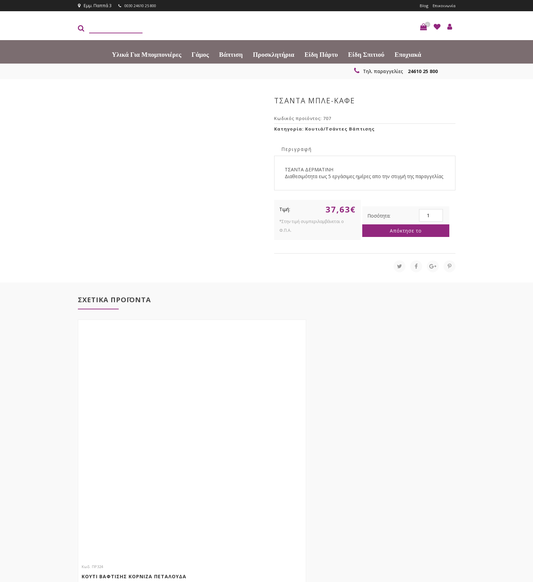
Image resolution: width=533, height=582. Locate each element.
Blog (420, 5)
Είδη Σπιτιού (366, 54)
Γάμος (200, 54)
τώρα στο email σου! (188, 478)
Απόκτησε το (406, 230)
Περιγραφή (296, 149)
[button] (423, 26)
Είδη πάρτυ (321, 54)
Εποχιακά (408, 54)
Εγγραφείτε (437, 479)
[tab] (296, 148)
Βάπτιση (231, 54)
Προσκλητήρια (274, 54)
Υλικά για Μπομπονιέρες (146, 54)
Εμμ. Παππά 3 (95, 5)
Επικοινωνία (442, 5)
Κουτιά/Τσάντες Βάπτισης (340, 128)
